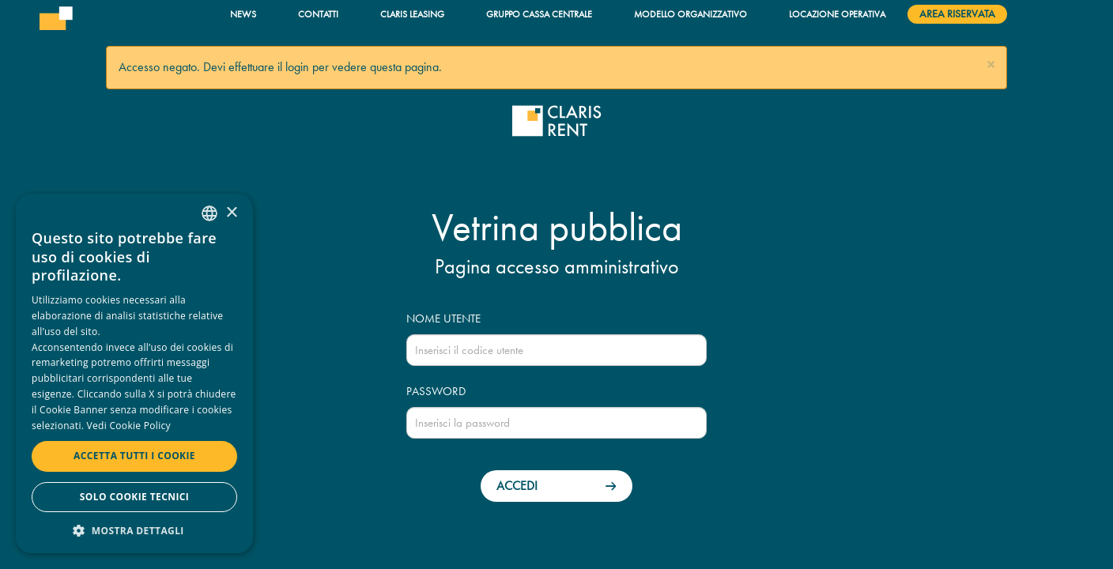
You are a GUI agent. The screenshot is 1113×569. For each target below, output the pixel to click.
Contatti (318, 14)
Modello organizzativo (690, 14)
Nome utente (443, 318)
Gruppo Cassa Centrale (539, 14)
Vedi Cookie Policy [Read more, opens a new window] (129, 425)
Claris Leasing (412, 14)
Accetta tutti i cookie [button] (134, 455)
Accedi (517, 485)
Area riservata (957, 14)
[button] (991, 65)
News (243, 14)
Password (436, 391)
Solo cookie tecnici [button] (134, 496)
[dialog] (134, 373)
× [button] (231, 213)
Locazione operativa (837, 14)
